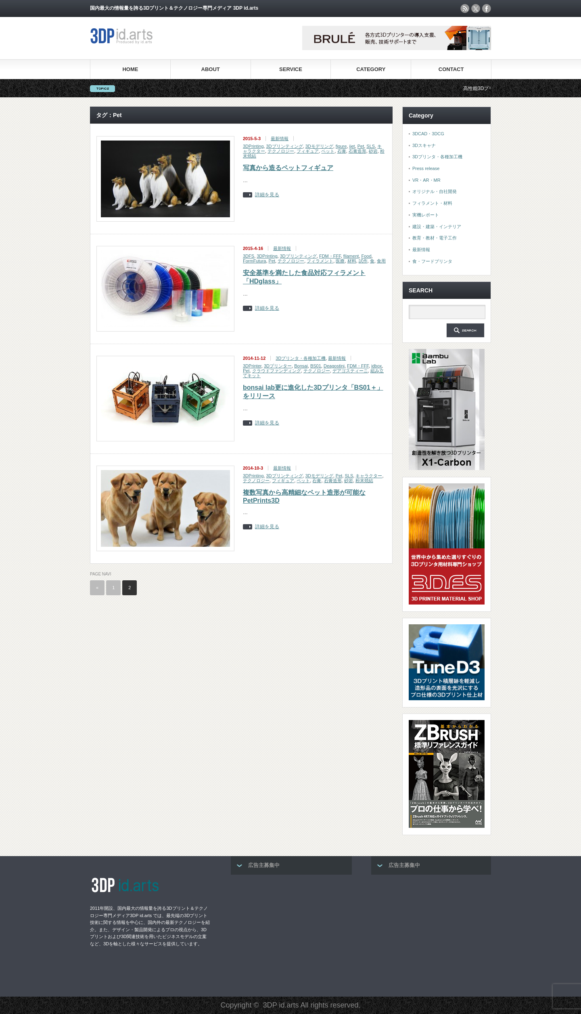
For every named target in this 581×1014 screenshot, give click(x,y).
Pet (360, 146)
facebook (486, 8)
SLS (370, 146)
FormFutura (254, 260)
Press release (425, 168)
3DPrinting (253, 146)
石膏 (341, 151)
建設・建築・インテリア (436, 226)
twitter (475, 8)
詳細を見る (267, 194)
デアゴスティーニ (350, 370)
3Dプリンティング (284, 146)
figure (341, 146)
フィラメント (320, 260)
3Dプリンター (278, 365)
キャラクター (368, 475)
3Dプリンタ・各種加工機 (301, 358)
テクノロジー (281, 151)
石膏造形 (357, 151)
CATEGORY (370, 69)
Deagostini (334, 365)
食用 (381, 260)
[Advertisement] (291, 933)
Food (366, 256)
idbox (376, 365)
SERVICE (290, 69)
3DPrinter (252, 365)
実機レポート (425, 214)
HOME (130, 69)
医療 (340, 260)
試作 (363, 260)
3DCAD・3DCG (428, 133)
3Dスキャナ (424, 145)
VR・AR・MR (426, 180)
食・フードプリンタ (432, 261)
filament (351, 256)
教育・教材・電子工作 (434, 237)
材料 (351, 260)
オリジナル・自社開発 (434, 191)
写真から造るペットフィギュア (288, 167)
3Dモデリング (319, 146)
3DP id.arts (281, 1005)
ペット (327, 151)
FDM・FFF (330, 256)
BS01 (315, 365)
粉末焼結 (364, 480)
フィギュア (308, 151)
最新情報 (279, 138)
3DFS (248, 256)
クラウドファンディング (276, 370)
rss (464, 8)
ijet (352, 146)
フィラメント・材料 (432, 203)
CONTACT (451, 69)
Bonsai (301, 365)
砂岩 (373, 151)
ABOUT (210, 69)
